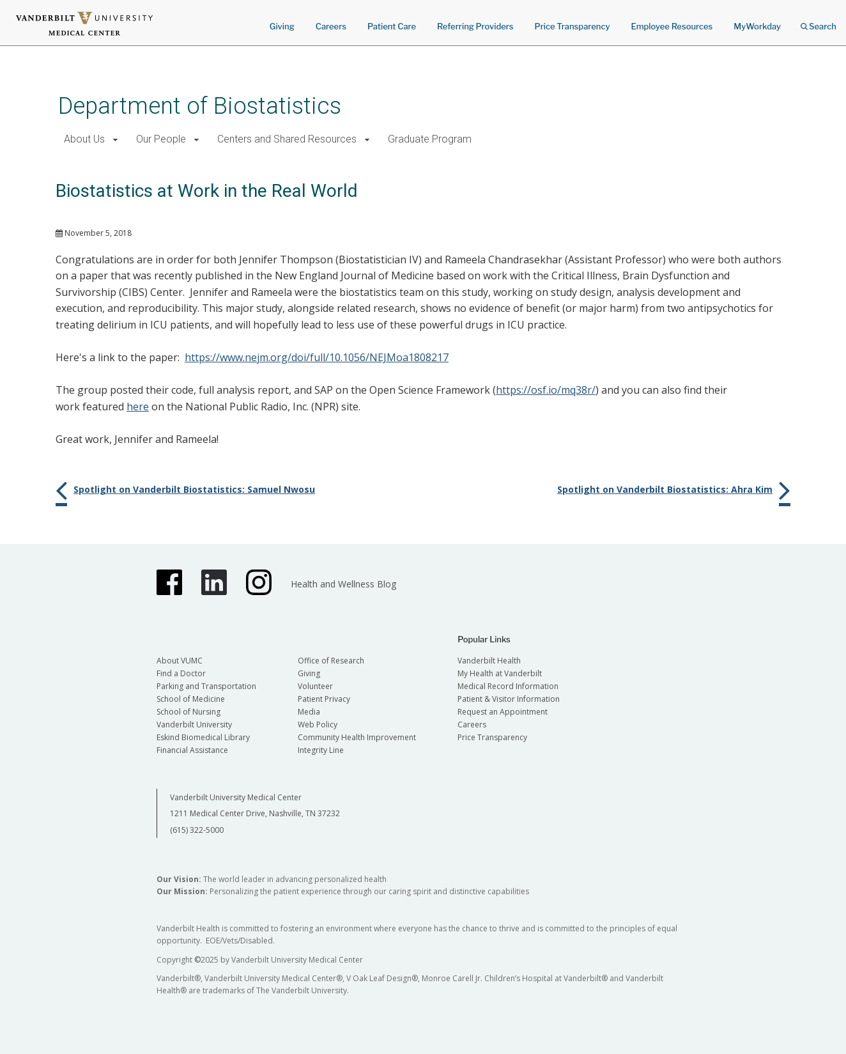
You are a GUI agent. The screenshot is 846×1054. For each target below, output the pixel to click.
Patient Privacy (324, 699)
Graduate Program (430, 139)
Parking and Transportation (206, 686)
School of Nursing (188, 711)
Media (309, 711)
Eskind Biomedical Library (203, 737)
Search (818, 22)
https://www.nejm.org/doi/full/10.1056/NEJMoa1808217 (317, 357)
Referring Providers (475, 26)
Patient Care (391, 26)
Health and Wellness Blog (343, 584)
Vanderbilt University (194, 724)
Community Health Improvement (357, 737)
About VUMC (180, 660)
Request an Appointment (503, 711)
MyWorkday (757, 26)
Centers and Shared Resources (287, 139)
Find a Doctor (181, 673)
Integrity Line (321, 750)
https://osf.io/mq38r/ (546, 390)
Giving (282, 26)
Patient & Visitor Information (509, 699)
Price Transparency (572, 26)
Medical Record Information (508, 686)
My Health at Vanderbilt (500, 673)
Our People (161, 139)
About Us (84, 139)
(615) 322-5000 (197, 830)
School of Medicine (191, 699)
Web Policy (317, 724)
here (138, 406)
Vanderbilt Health (489, 660)
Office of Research (331, 660)
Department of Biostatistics (199, 106)
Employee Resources (671, 26)
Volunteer (315, 686)
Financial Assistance (192, 750)
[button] (115, 139)
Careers (331, 26)
